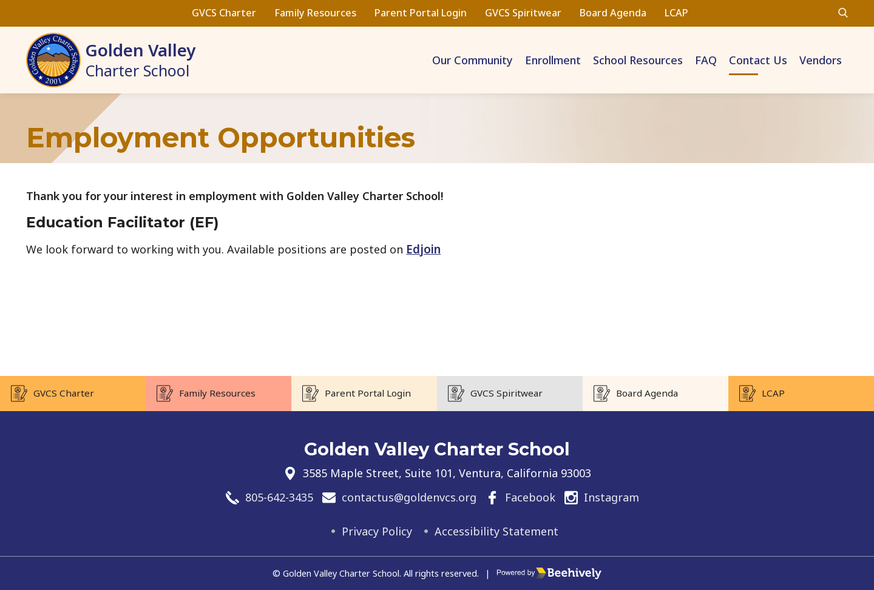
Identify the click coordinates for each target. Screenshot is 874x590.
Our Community (472, 60)
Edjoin (423, 249)
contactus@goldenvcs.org (409, 498)
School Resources (638, 60)
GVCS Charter (224, 12)
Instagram (611, 498)
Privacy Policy (377, 531)
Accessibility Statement (496, 531)
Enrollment (553, 60)
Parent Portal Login (420, 12)
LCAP (676, 12)
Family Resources (315, 12)
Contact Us (758, 60)
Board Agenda (613, 12)
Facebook (530, 498)
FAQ (706, 60)
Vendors (820, 60)
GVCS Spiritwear (523, 12)
